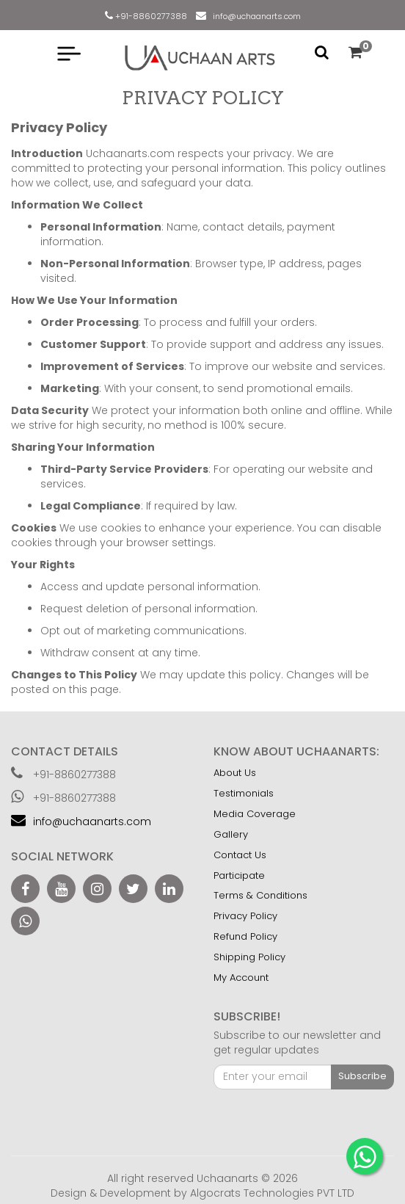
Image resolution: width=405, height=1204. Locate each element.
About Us (235, 773)
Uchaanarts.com (132, 153)
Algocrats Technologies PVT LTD (272, 1193)
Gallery (231, 834)
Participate (239, 875)
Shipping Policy (249, 957)
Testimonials (244, 793)
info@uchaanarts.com (254, 16)
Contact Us (240, 855)
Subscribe (362, 1076)
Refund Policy (245, 936)
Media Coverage (255, 814)
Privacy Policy (245, 916)
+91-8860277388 (150, 16)
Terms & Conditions (260, 895)
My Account (241, 977)
